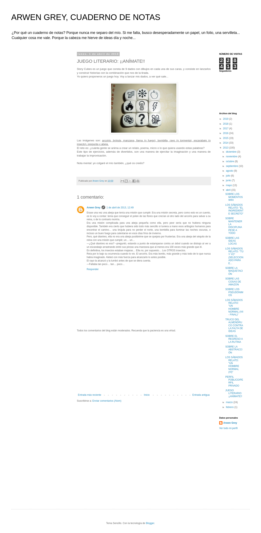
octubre (230, 161)
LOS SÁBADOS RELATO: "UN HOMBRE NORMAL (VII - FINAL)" (234, 307)
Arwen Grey (93, 207)
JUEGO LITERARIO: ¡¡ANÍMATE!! (233, 393)
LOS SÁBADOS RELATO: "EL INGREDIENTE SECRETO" (234, 209)
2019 (226, 118)
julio (228, 175)
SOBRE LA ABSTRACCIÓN (233, 349)
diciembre (231, 151)
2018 (226, 123)
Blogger (150, 523)
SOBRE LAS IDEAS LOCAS (232, 241)
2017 (226, 128)
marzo (229, 402)
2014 (226, 142)
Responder (93, 269)
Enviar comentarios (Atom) (106, 400)
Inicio (147, 394)
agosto (230, 170)
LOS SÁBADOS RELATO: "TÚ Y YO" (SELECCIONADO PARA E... (234, 256)
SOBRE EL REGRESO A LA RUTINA (234, 339)
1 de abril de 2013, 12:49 (120, 207)
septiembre (232, 166)
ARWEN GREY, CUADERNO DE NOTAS (85, 17)
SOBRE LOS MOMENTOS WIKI (234, 197)
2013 (226, 147)
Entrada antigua (201, 394)
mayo (229, 185)
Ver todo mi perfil (228, 428)
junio (229, 180)
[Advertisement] (143, 362)
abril (228, 190)
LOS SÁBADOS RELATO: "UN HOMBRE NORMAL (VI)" (234, 364)
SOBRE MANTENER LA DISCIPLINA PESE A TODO (233, 226)
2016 (226, 133)
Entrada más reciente (89, 394)
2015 (226, 138)
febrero (230, 407)
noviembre (232, 156)
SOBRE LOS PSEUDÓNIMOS (234, 292)
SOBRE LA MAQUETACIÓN (234, 271)
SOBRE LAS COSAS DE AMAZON (233, 281)
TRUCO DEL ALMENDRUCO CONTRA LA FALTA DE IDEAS (234, 325)
